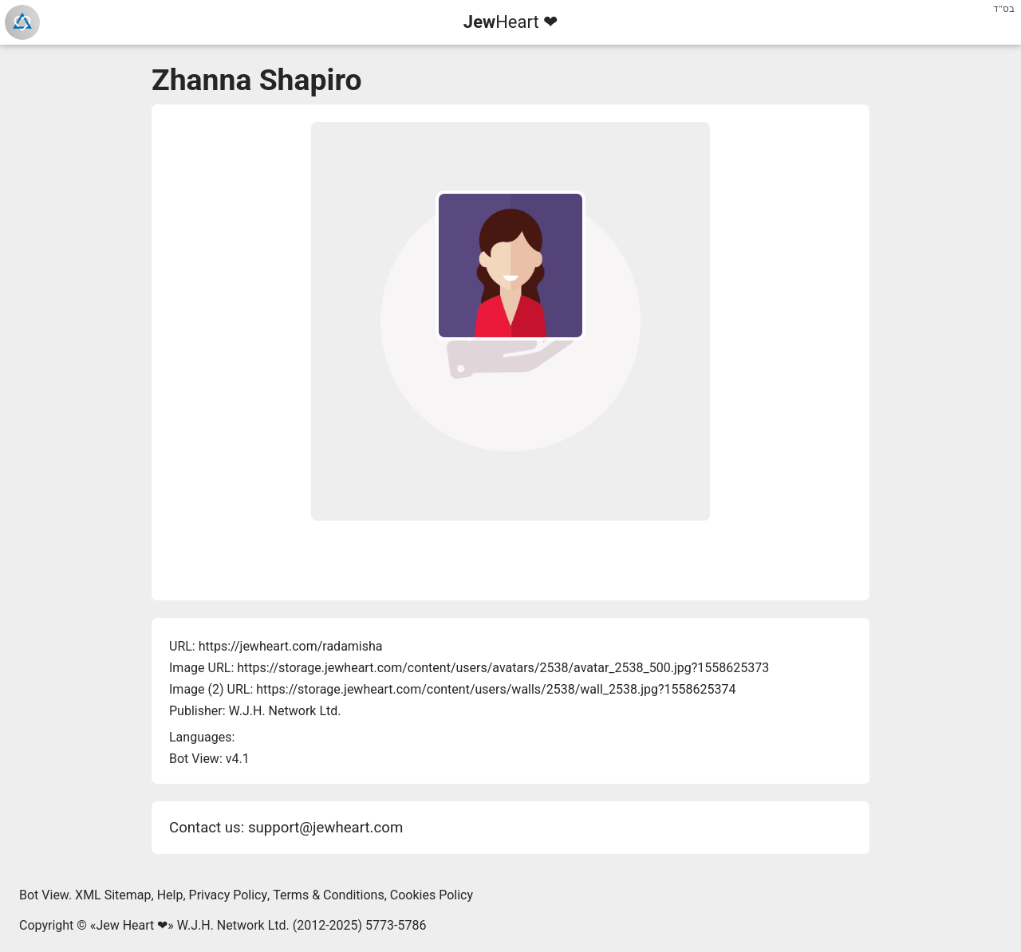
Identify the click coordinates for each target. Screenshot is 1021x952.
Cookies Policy (431, 895)
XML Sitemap (113, 895)
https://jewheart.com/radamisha (291, 646)
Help (170, 895)
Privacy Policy (228, 895)
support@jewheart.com (325, 827)
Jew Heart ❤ (132, 925)
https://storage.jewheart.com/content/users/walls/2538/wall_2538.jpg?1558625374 (495, 689)
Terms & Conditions (328, 895)
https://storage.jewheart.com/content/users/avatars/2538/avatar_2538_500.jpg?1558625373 (503, 667)
